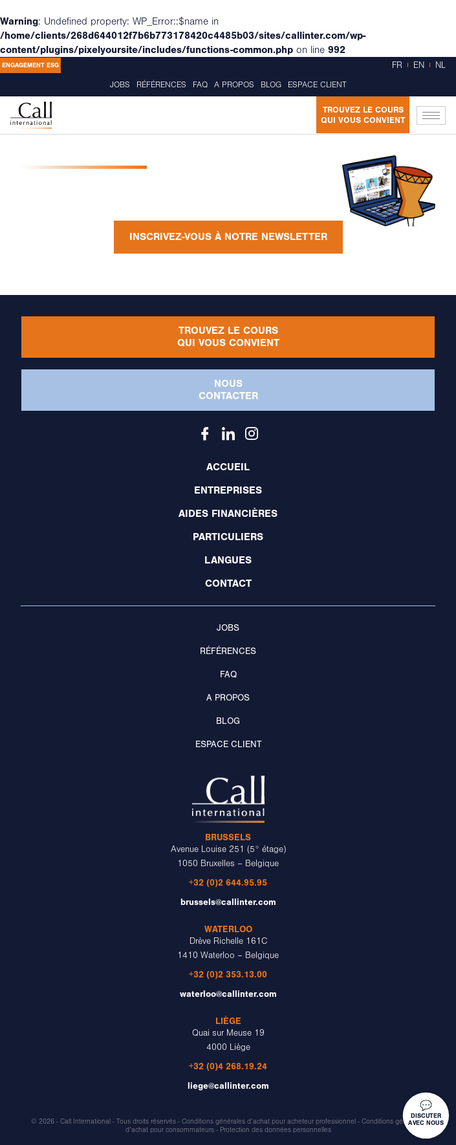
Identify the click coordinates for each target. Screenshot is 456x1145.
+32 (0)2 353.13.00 (228, 974)
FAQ (200, 84)
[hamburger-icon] (431, 115)
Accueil (228, 467)
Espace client (317, 84)
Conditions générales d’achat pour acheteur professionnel (269, 1122)
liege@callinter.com (228, 1085)
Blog (271, 84)
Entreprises (228, 490)
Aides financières (228, 513)
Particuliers (228, 537)
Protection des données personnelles (275, 1130)
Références (161, 84)
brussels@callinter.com (228, 902)
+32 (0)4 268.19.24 (228, 1066)
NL (440, 65)
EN (418, 65)
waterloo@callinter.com (228, 993)
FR (397, 65)
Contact (228, 583)
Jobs (120, 84)
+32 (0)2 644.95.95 (228, 882)
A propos (234, 84)
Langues (228, 560)
